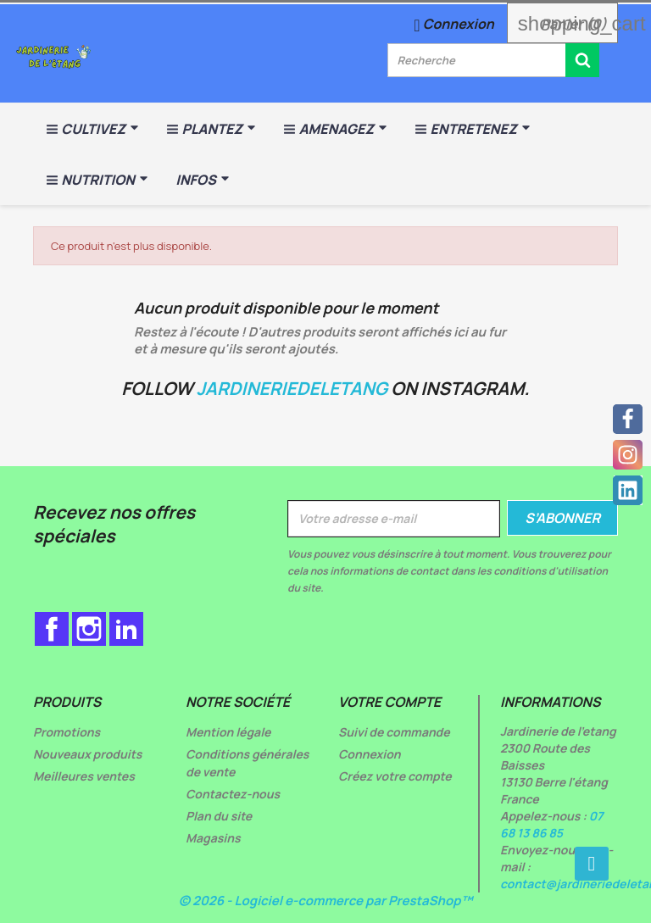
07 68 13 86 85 (551, 824)
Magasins (213, 838)
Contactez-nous (233, 794)
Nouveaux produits (87, 754)
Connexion (369, 754)
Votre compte (389, 701)
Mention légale (228, 732)
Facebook (52, 629)
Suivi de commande (394, 732)
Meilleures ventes (84, 776)
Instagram (89, 629)
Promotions (66, 732)
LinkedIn (126, 629)
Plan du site (219, 816)
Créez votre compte (395, 776)
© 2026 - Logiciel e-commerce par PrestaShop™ (326, 900)
